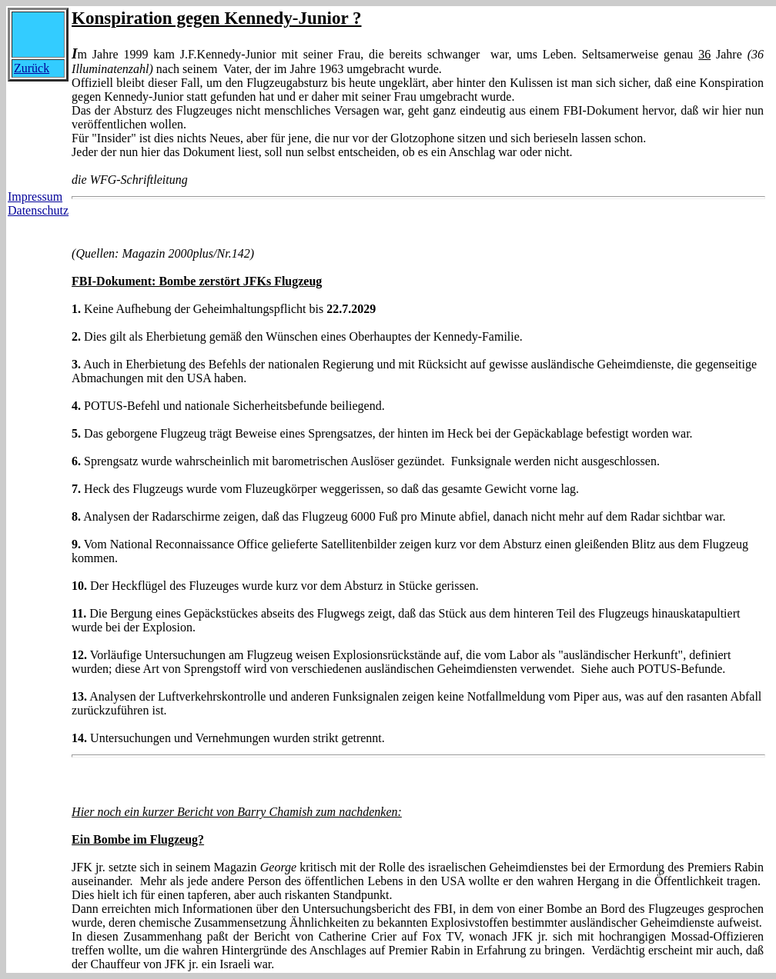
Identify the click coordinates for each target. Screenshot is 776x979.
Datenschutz (38, 210)
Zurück (31, 68)
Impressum (35, 196)
